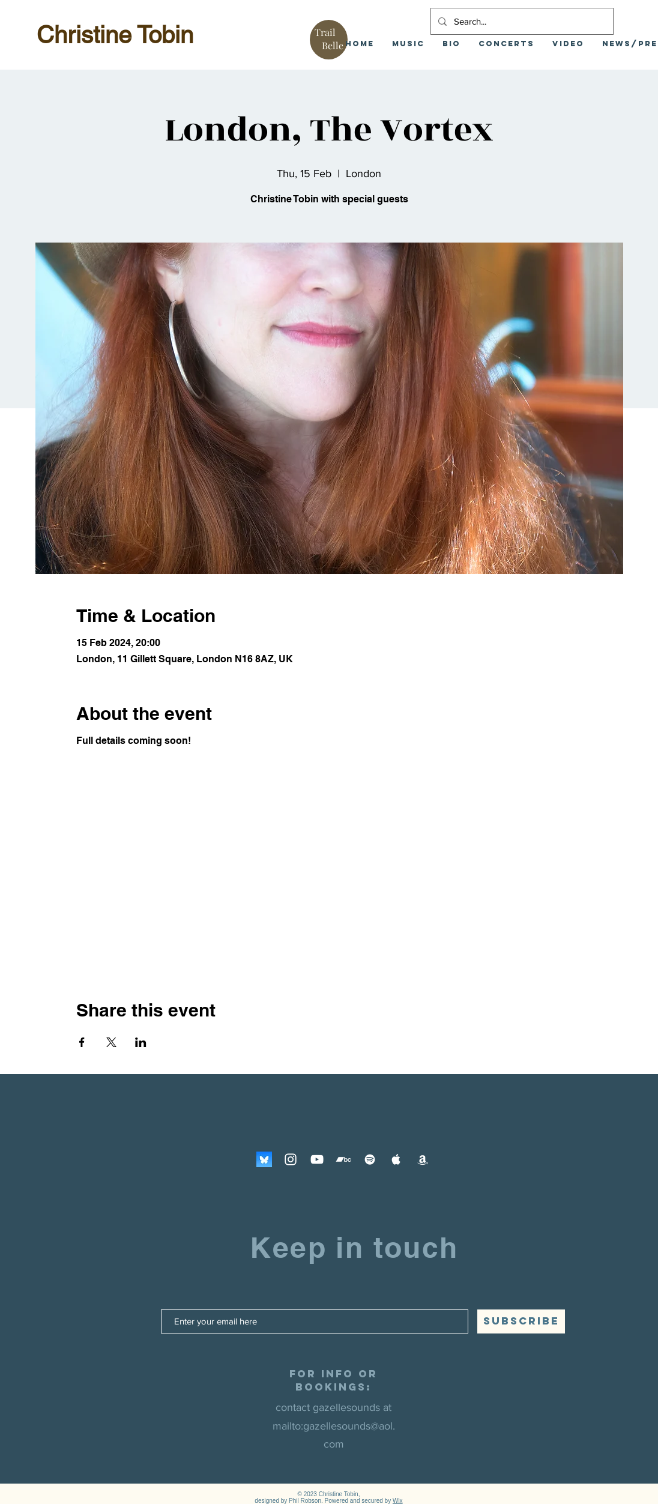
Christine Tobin (115, 35)
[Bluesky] (264, 1159)
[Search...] (521, 21)
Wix (398, 1500)
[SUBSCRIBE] (521, 1321)
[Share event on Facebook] (82, 1042)
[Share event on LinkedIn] (140, 1042)
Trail (325, 32)
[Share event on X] (111, 1042)
